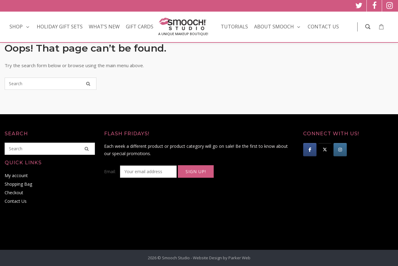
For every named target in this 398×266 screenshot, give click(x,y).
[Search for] (50, 84)
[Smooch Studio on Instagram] (340, 149)
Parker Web (239, 258)
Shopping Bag (18, 184)
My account (16, 175)
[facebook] (374, 6)
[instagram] (389, 6)
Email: (141, 171)
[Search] (88, 84)
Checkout (14, 192)
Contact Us (16, 201)
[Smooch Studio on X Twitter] (325, 149)
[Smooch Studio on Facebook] (310, 149)
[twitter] (359, 6)
